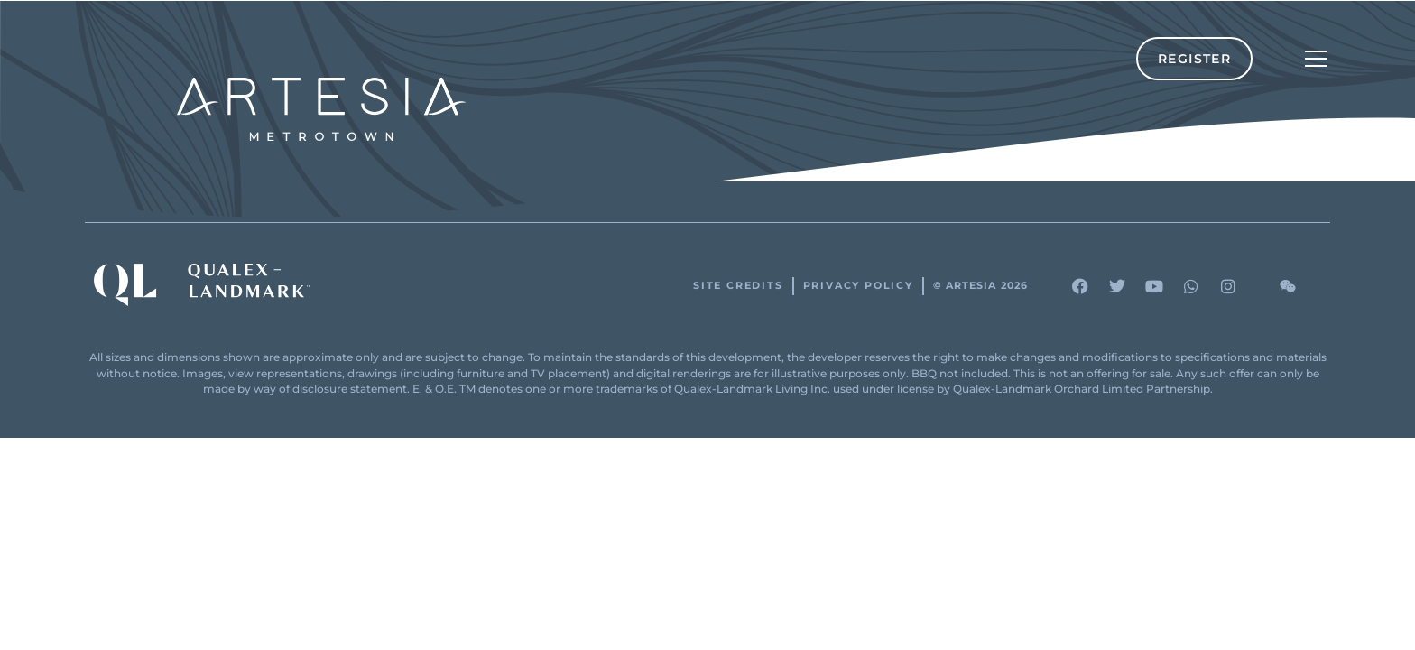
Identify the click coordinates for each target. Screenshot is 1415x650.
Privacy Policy (858, 286)
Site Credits (738, 286)
